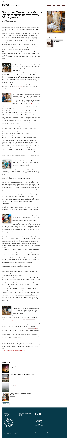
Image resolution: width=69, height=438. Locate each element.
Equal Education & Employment (25, 432)
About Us (63, 5)
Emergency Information (36, 432)
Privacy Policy (15, 432)
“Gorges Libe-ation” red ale (29, 319)
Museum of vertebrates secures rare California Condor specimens (58, 40)
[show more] (51, 5)
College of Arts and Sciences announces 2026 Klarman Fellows (22, 374)
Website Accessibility (7, 432)
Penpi (32, 103)
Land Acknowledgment (45, 432)
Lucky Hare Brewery (14, 320)
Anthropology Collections (19, 38)
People (54, 5)
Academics (49, 5)
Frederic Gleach (19, 86)
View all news (6, 403)
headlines (8, 106)
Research (58, 5)
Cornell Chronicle (12, 367)
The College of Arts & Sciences (40, 421)
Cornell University (6, 2)
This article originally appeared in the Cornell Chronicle (14, 350)
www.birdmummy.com (33, 328)
